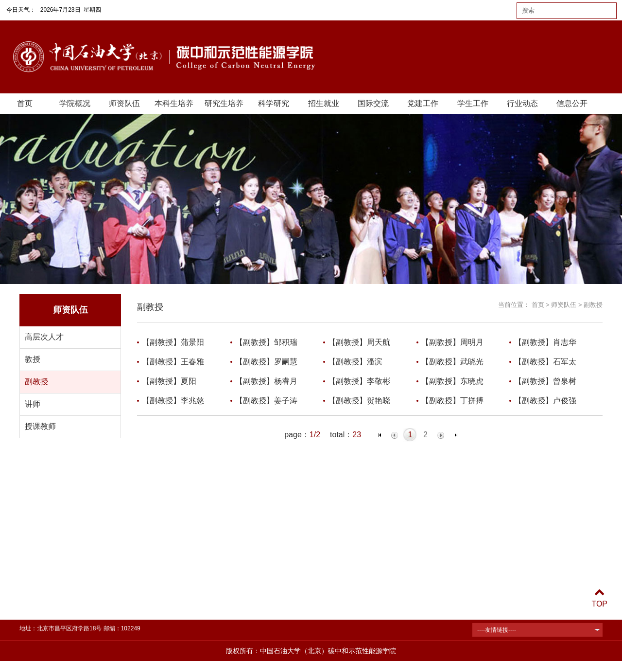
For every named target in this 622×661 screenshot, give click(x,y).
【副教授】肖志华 (545, 342)
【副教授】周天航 (359, 342)
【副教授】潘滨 (355, 361)
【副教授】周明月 (452, 342)
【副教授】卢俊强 (545, 400)
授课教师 (40, 426)
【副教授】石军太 (545, 361)
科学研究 (273, 103)
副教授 (36, 381)
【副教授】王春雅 (173, 361)
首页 (25, 103)
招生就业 (323, 103)
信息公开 (571, 103)
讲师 (32, 404)
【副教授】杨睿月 (266, 381)
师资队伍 (124, 103)
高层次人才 (44, 337)
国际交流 (373, 103)
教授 (32, 359)
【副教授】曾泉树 (545, 381)
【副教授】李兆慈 (173, 400)
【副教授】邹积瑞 (266, 342)
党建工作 (422, 103)
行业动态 (522, 103)
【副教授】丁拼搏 (452, 400)
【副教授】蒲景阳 (173, 342)
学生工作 (472, 103)
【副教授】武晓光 (452, 361)
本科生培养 (174, 103)
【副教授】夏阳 (169, 381)
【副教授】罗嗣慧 (266, 361)
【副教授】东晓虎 (452, 381)
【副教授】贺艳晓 (359, 400)
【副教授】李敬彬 (359, 381)
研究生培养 (224, 103)
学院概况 (74, 103)
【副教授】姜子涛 (266, 400)
